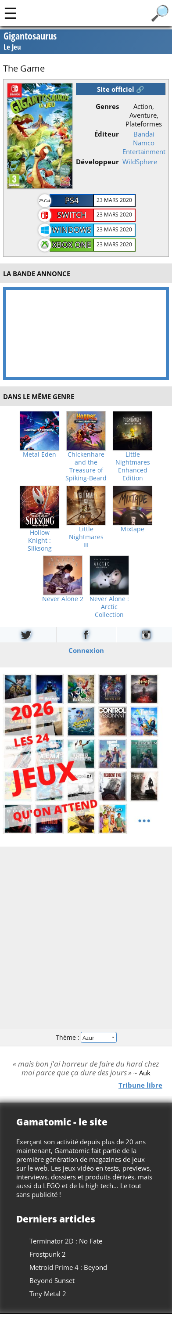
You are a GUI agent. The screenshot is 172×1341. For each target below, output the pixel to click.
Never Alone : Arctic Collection (109, 607)
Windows (72, 229)
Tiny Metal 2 (47, 1293)
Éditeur (106, 134)
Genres (107, 106)
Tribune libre (140, 1084)
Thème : (86, 1037)
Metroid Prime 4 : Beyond (68, 1267)
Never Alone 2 (62, 599)
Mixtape (132, 529)
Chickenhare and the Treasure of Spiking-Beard (86, 466)
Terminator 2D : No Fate (65, 1240)
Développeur (97, 161)
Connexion (86, 649)
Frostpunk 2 (47, 1254)
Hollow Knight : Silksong (40, 540)
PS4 (72, 200)
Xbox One (71, 244)
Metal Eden (39, 454)
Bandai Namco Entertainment (143, 143)
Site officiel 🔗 (120, 89)
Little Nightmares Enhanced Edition (132, 466)
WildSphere (139, 161)
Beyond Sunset (52, 1280)
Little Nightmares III (86, 537)
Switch (71, 214)
